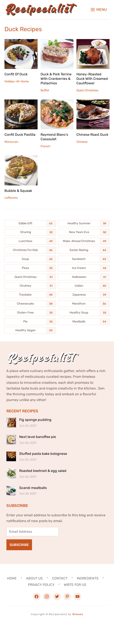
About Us (34, 578)
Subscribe (19, 545)
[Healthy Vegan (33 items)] (30, 330)
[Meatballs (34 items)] (84, 321)
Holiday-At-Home (16, 81)
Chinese (82, 142)
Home (12, 578)
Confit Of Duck (16, 74)
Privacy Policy (41, 585)
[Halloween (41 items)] (84, 277)
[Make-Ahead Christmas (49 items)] (84, 241)
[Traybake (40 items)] (30, 294)
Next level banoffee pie (37, 437)
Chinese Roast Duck (92, 135)
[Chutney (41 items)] (30, 285)
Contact (59, 578)
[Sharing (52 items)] (30, 232)
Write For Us (75, 585)
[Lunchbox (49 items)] (30, 241)
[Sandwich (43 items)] (84, 259)
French (45, 146)
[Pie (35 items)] (30, 321)
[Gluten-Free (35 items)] (30, 312)
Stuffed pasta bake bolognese (43, 454)
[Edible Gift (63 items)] (30, 223)
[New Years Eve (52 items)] (84, 232)
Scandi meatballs (33, 488)
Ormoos (77, 614)
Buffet (45, 90)
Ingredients (87, 578)
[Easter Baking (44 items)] (84, 250)
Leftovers (11, 198)
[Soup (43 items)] (30, 259)
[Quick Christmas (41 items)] (30, 277)
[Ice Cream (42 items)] (84, 268)
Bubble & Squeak (18, 191)
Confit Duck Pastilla (19, 135)
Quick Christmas (87, 90)
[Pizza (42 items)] (30, 268)
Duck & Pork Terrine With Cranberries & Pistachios (56, 78)
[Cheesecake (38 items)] (30, 303)
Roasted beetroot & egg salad (42, 471)
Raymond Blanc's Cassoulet (54, 137)
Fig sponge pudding (35, 420)
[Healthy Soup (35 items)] (84, 312)
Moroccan (11, 142)
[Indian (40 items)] (84, 285)
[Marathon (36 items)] (84, 303)
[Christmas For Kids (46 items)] (30, 250)
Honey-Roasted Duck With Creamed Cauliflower (92, 78)
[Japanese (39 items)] (84, 294)
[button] (99, 9)
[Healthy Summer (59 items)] (84, 223)
